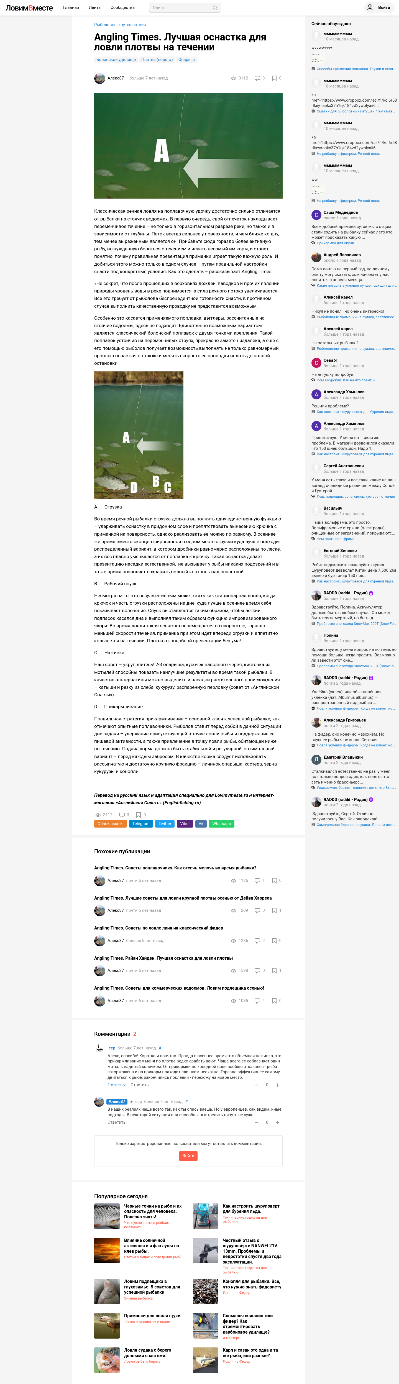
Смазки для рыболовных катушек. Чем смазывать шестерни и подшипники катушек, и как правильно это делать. (354, 111)
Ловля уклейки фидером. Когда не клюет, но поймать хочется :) (354, 708)
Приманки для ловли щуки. (153, 1315)
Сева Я (330, 360)
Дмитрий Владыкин (343, 757)
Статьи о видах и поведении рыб (152, 1257)
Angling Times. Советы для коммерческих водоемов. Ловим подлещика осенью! (179, 988)
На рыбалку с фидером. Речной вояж (345, 154)
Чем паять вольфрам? (332, 539)
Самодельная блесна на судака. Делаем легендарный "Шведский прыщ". (354, 825)
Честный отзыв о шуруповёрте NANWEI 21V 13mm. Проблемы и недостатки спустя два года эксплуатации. (252, 1251)
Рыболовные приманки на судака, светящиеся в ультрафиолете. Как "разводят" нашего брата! (354, 317)
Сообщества (123, 7)
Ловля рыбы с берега (142, 1361)
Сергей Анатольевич (344, 465)
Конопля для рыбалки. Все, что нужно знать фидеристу (252, 1284)
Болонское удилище (116, 59)
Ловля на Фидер (236, 1293)
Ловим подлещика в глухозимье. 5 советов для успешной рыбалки (152, 1287)
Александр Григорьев (345, 720)
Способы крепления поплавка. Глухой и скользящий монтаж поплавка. (354, 69)
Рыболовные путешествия (120, 24)
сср (112, 1048)
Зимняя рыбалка (138, 1298)
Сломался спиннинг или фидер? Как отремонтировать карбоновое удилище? (248, 1324)
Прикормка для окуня (332, 243)
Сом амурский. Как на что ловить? (343, 380)
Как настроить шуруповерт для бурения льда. (251, 1208)
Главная (71, 7)
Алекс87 (117, 1101)
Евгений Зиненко (340, 550)
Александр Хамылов (344, 391)
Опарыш (186, 59)
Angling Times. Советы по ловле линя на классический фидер (158, 928)
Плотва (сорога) (157, 59)
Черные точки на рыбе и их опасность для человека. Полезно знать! (152, 1211)
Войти (188, 1155)
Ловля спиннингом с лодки (147, 1322)
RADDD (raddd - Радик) (346, 592)
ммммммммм (338, 33)
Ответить (140, 1084)
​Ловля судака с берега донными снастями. (148, 1352)
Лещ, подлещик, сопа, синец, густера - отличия (353, 496)
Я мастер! (231, 1338)
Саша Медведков (341, 212)
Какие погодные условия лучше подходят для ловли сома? (354, 285)
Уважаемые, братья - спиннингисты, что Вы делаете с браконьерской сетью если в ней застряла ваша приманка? (354, 787)
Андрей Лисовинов (342, 254)
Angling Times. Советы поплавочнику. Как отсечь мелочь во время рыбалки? (175, 868)
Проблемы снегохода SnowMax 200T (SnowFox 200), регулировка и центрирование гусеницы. (354, 624)
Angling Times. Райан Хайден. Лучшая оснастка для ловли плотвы (163, 958)
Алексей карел (338, 297)
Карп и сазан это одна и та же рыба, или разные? (250, 1352)
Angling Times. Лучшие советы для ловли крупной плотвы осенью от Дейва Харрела (183, 898)
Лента (95, 7)
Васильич (333, 508)
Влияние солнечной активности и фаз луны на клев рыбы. (151, 1246)
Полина (331, 635)
